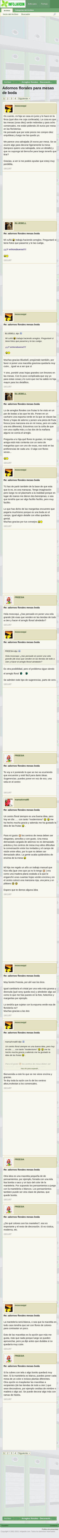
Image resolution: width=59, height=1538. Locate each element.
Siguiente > (24, 98)
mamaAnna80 (22, 799)
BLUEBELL (20, 223)
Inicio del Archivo (10, 14)
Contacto (53, 1525)
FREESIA (19, 597)
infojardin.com (25, 1531)
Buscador (25, 14)
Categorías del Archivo (24, 10)
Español (5, 1525)
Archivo (7, 11)
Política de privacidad (50, 1529)
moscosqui (20, 106)
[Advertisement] (29, 49)
